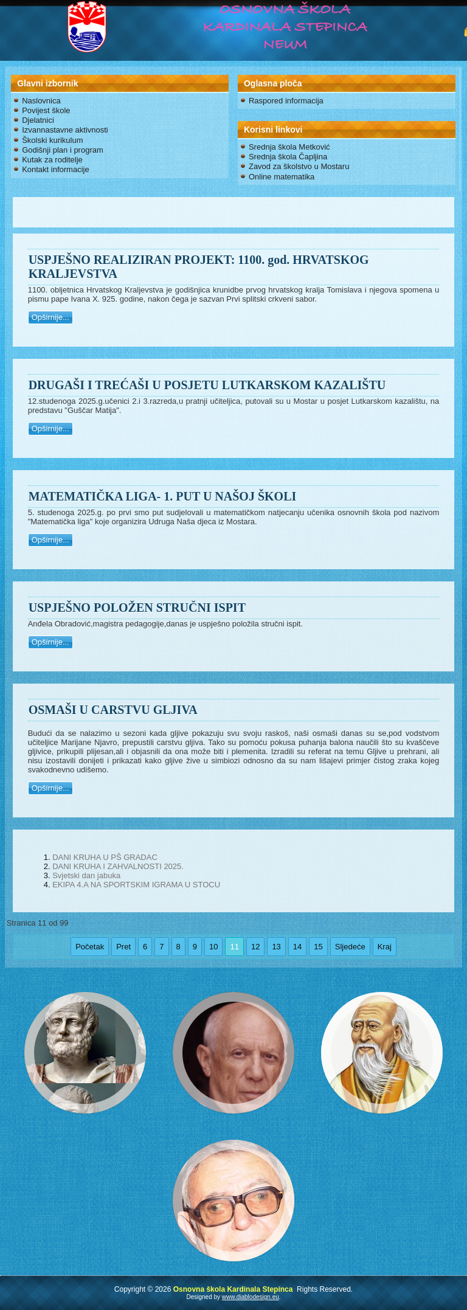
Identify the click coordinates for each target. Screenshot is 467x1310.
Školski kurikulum (52, 140)
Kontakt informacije (55, 169)
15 (318, 946)
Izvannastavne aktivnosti (65, 129)
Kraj (385, 946)
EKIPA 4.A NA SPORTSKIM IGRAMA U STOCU (136, 884)
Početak (89, 946)
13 (276, 946)
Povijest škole (46, 110)
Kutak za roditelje (52, 159)
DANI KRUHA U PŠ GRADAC (104, 857)
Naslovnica (41, 100)
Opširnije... (50, 317)
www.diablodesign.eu (250, 1297)
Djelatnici (38, 120)
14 (297, 946)
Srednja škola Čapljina (288, 156)
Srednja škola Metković (289, 146)
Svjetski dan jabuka (86, 875)
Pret (123, 946)
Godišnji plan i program (62, 149)
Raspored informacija (286, 100)
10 (213, 946)
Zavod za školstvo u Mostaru (299, 166)
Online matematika (281, 176)
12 (255, 946)
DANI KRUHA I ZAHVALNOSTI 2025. (118, 866)
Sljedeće (350, 946)
